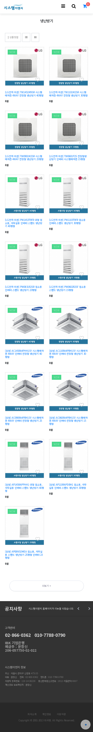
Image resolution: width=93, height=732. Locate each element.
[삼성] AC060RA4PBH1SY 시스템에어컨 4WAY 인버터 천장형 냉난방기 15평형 (68, 421)
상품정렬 (13, 37)
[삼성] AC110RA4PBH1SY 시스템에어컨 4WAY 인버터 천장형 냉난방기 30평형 (68, 354)
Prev (78, 608)
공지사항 (13, 608)
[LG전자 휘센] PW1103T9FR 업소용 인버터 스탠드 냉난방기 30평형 (67, 221)
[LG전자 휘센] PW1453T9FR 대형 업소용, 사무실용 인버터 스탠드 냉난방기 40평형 (23, 223)
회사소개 (32, 714)
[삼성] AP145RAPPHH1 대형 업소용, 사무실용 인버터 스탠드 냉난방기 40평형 (24, 488)
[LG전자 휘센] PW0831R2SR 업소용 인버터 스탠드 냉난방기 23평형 (23, 288)
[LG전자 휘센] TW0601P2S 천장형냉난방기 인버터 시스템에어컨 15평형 (68, 157)
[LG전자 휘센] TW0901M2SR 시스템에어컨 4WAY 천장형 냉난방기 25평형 (24, 157)
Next (88, 608)
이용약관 (61, 714)
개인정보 (46, 714)
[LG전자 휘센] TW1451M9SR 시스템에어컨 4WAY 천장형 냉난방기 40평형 (24, 93)
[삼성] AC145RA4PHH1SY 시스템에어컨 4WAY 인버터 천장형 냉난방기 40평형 (24, 354)
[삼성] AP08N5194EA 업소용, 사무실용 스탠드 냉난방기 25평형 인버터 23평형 (24, 554)
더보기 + (46, 585)
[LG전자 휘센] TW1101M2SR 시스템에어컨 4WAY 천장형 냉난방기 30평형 (68, 93)
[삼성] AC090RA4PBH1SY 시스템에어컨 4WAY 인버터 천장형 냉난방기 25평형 (24, 421)
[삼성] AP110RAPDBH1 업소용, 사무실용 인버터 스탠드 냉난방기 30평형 (68, 486)
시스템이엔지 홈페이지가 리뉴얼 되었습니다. (51, 608)
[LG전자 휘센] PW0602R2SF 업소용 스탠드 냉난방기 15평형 (67, 288)
